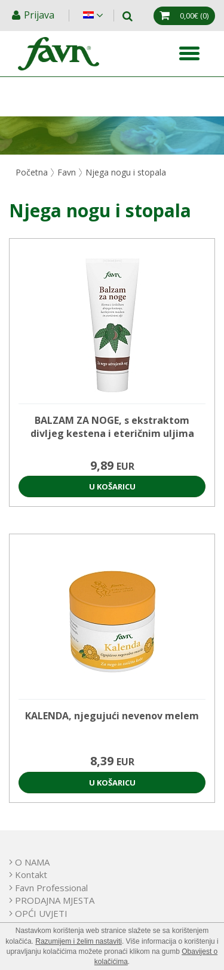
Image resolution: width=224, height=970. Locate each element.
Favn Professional (51, 888)
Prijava (40, 14)
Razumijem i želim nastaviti (78, 941)
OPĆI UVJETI (41, 913)
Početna (32, 172)
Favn (66, 172)
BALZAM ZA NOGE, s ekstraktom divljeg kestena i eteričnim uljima (112, 427)
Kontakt (31, 874)
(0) (194, 15)
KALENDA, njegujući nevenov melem (112, 715)
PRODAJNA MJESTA (54, 900)
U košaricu (112, 486)
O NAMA (32, 862)
